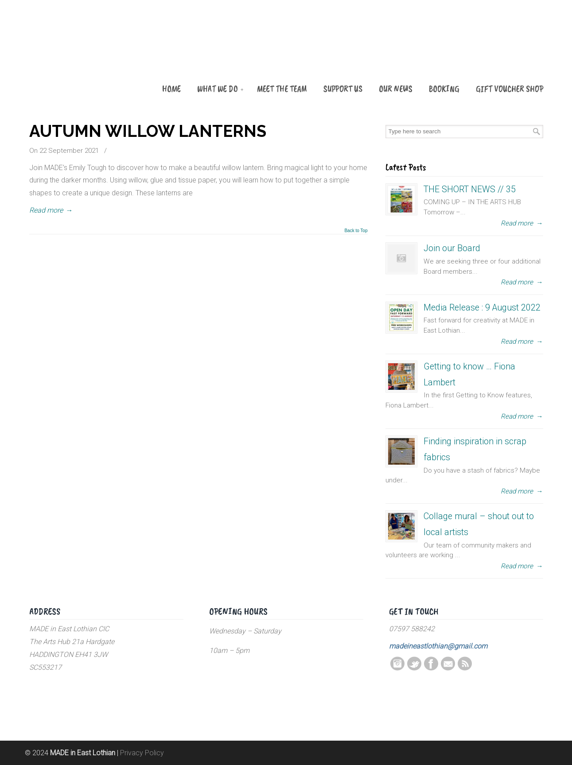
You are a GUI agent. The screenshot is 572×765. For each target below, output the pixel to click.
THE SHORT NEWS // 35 (470, 189)
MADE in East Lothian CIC (73, 54)
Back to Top (355, 231)
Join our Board (452, 248)
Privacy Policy (142, 753)
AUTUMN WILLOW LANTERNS (147, 131)
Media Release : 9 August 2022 (482, 308)
